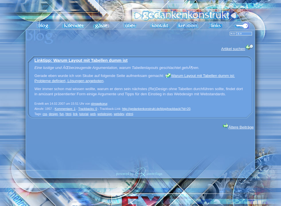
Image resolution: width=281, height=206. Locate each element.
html (68, 114)
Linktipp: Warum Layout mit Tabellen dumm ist (81, 60)
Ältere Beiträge (238, 127)
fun (62, 114)
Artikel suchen (237, 47)
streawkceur (99, 103)
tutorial (83, 114)
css (44, 114)
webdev (119, 114)
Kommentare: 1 (65, 108)
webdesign (104, 114)
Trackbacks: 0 (87, 108)
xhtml (129, 114)
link (75, 114)
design (53, 114)
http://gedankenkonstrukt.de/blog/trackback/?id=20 (156, 108)
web (93, 114)
